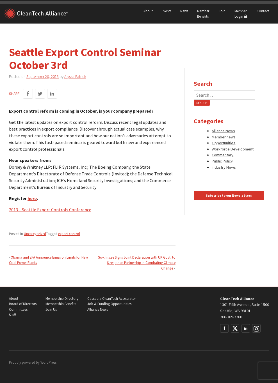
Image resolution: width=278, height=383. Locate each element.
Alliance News (223, 130)
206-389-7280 (231, 316)
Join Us (51, 309)
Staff (12, 314)
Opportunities (223, 142)
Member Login (240, 13)
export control (69, 233)
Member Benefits (203, 13)
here (32, 198)
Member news (224, 137)
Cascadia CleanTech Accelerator (111, 298)
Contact (263, 11)
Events (166, 11)
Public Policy (222, 161)
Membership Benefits (60, 303)
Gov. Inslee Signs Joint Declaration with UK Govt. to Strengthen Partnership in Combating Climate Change (137, 262)
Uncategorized (35, 233)
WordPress (48, 362)
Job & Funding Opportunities (109, 303)
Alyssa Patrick (75, 76)
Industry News (224, 167)
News (184, 11)
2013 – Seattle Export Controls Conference (50, 209)
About (148, 11)
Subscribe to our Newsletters (229, 196)
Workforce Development (233, 149)
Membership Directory (61, 298)
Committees (18, 309)
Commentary (222, 154)
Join (222, 11)
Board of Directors (23, 303)
